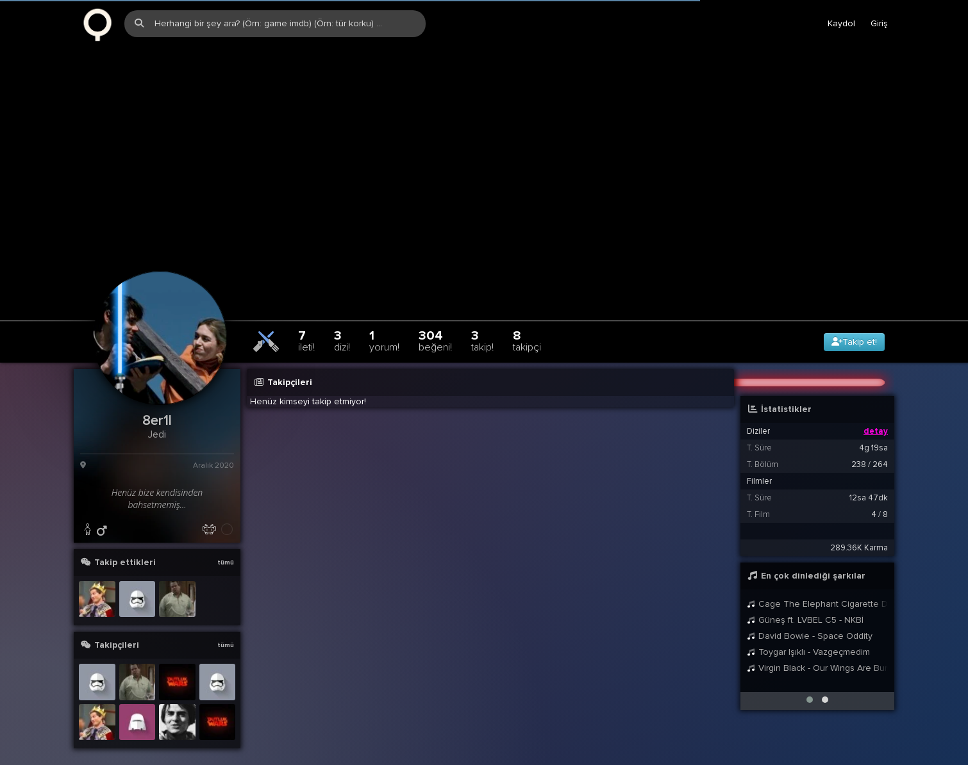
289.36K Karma (859, 523)
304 (435, 316)
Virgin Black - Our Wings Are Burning (817, 643)
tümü (225, 538)
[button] (809, 675)
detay (876, 407)
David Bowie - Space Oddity (809, 611)
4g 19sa (873, 423)
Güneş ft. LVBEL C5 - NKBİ (805, 595)
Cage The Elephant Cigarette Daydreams (817, 579)
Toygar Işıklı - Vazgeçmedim (808, 627)
